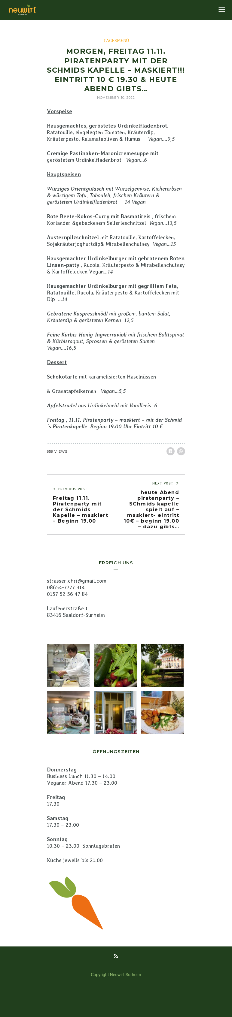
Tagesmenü (116, 40)
